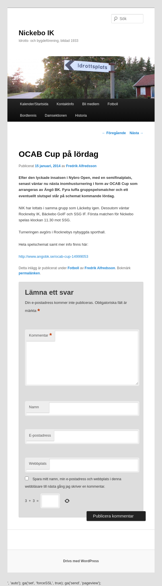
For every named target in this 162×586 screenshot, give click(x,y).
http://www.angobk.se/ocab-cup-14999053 (53, 256)
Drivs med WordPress (81, 561)
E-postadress (40, 435)
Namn (34, 407)
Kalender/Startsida (34, 104)
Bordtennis (28, 116)
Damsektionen (56, 116)
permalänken (29, 273)
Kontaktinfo (65, 104)
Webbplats (37, 463)
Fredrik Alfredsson (81, 166)
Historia (81, 116)
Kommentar (40, 335)
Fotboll (113, 104)
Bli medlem (90, 104)
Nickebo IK (36, 33)
